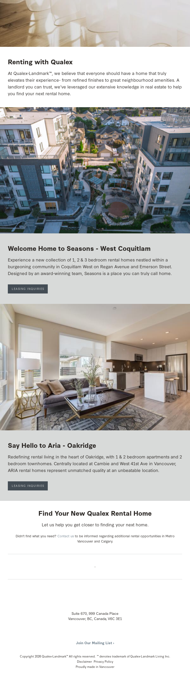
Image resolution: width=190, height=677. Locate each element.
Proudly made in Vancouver (95, 667)
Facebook (72, 634)
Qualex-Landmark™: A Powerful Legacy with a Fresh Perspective (27, 10)
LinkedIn (100, 634)
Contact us (65, 535)
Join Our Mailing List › (95, 642)
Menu (179, 9)
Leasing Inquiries (28, 289)
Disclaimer (84, 661)
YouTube (90, 634)
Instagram (81, 634)
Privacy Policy (103, 661)
